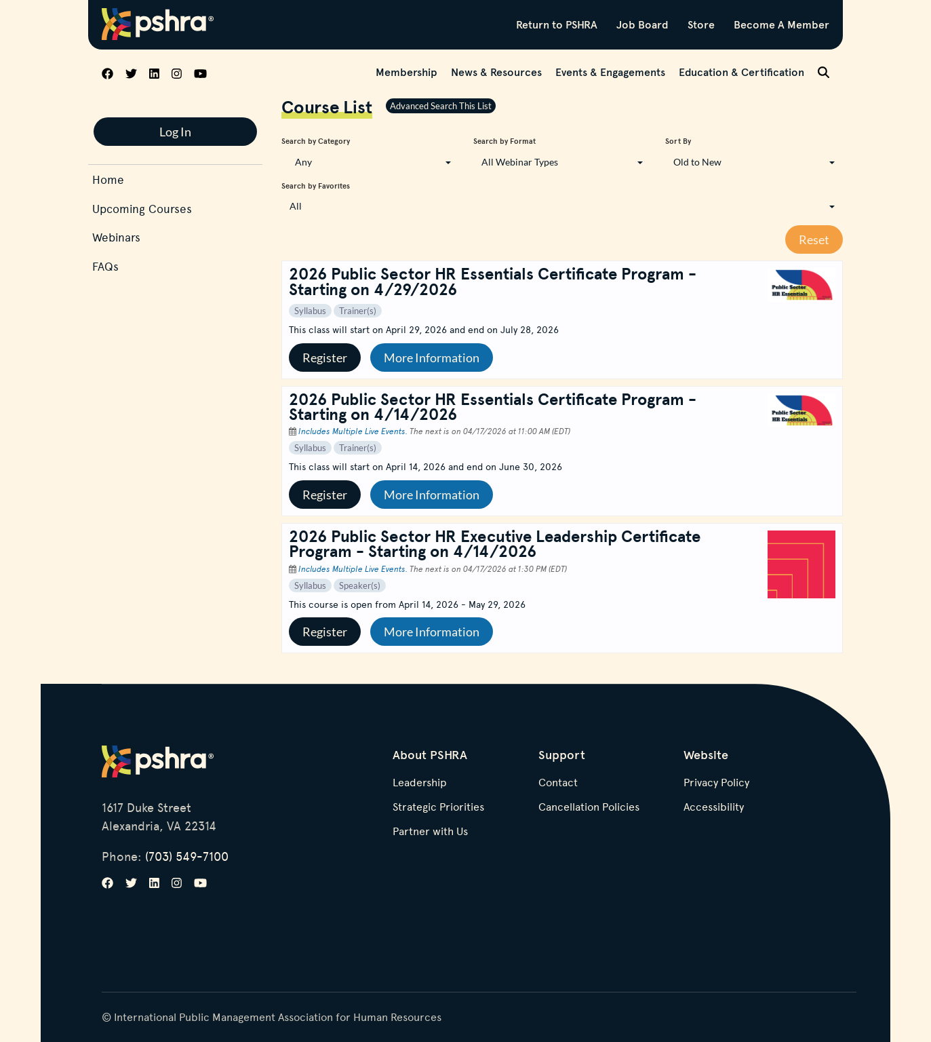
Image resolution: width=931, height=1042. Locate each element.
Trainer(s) (357, 310)
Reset (814, 239)
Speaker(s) (359, 585)
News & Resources (496, 71)
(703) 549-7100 (187, 855)
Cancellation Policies (588, 807)
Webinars (116, 237)
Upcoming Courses (142, 208)
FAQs (105, 266)
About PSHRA (430, 754)
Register (324, 357)
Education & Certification (741, 71)
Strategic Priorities (438, 807)
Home (108, 179)
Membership (406, 71)
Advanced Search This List (441, 105)
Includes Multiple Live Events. (354, 430)
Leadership (420, 783)
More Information (431, 357)
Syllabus (310, 310)
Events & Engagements (610, 71)
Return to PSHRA (556, 24)
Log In (175, 131)
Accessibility (714, 807)
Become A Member (781, 24)
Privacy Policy (716, 783)
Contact (558, 783)
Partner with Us (430, 831)
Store (701, 24)
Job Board (642, 24)
